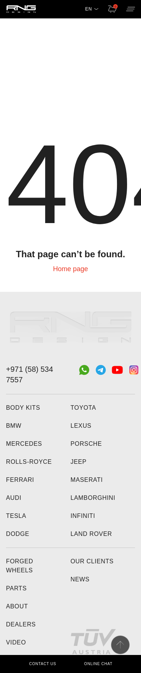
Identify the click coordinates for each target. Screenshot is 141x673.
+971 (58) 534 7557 (29, 374)
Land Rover (91, 534)
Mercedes (24, 444)
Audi (13, 498)
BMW (13, 426)
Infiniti (83, 516)
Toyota (83, 407)
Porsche (86, 444)
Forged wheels (19, 565)
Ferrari (20, 480)
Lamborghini (93, 498)
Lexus (81, 426)
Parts (16, 588)
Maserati (87, 480)
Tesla (16, 516)
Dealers (21, 624)
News (80, 579)
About (17, 606)
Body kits (23, 407)
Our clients (92, 561)
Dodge (17, 534)
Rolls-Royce (29, 462)
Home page (70, 269)
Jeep (79, 462)
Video (16, 642)
